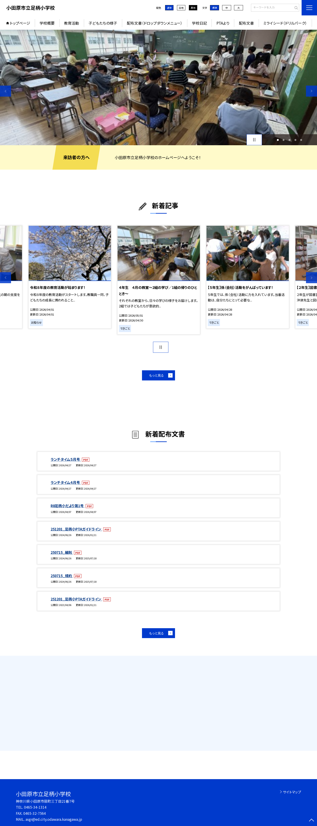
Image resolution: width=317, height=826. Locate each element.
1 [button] (278, 140)
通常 (169, 7)
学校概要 (47, 23)
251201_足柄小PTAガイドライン (76, 529)
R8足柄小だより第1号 (68, 505)
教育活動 (71, 23)
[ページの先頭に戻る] (311, 820)
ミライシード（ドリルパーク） (285, 23)
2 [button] (284, 140)
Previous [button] (5, 91)
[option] (158, 87)
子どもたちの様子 (102, 23)
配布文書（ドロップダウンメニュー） (154, 23)
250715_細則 (62, 552)
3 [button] (290, 140)
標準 (214, 7)
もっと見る (156, 375)
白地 (181, 7)
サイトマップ (292, 792)
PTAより (222, 23)
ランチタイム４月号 (66, 482)
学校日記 (199, 23)
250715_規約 (62, 575)
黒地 (193, 7)
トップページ (20, 23)
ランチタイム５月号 (66, 459)
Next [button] (311, 91)
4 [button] (295, 140)
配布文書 (246, 23)
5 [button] (301, 140)
